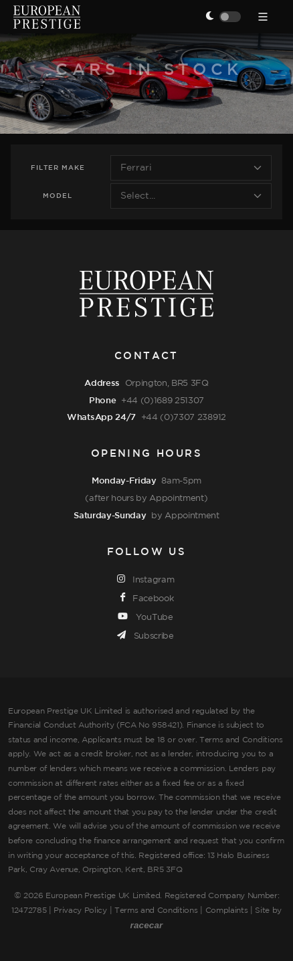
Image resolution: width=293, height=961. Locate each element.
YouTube (145, 616)
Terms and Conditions (156, 910)
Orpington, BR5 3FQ (167, 383)
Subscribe (145, 635)
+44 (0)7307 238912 (183, 417)
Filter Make (58, 168)
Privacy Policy (80, 910)
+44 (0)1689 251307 (162, 401)
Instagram (146, 579)
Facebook (147, 598)
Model (57, 196)
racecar (146, 925)
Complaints (226, 910)
